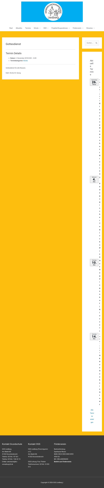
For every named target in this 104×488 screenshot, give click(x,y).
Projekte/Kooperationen (59, 28)
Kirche (25, 61)
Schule (36, 28)
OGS (44, 28)
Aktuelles (19, 28)
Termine (28, 28)
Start (11, 28)
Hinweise (89, 28)
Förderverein (77, 28)
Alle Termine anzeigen (92, 416)
